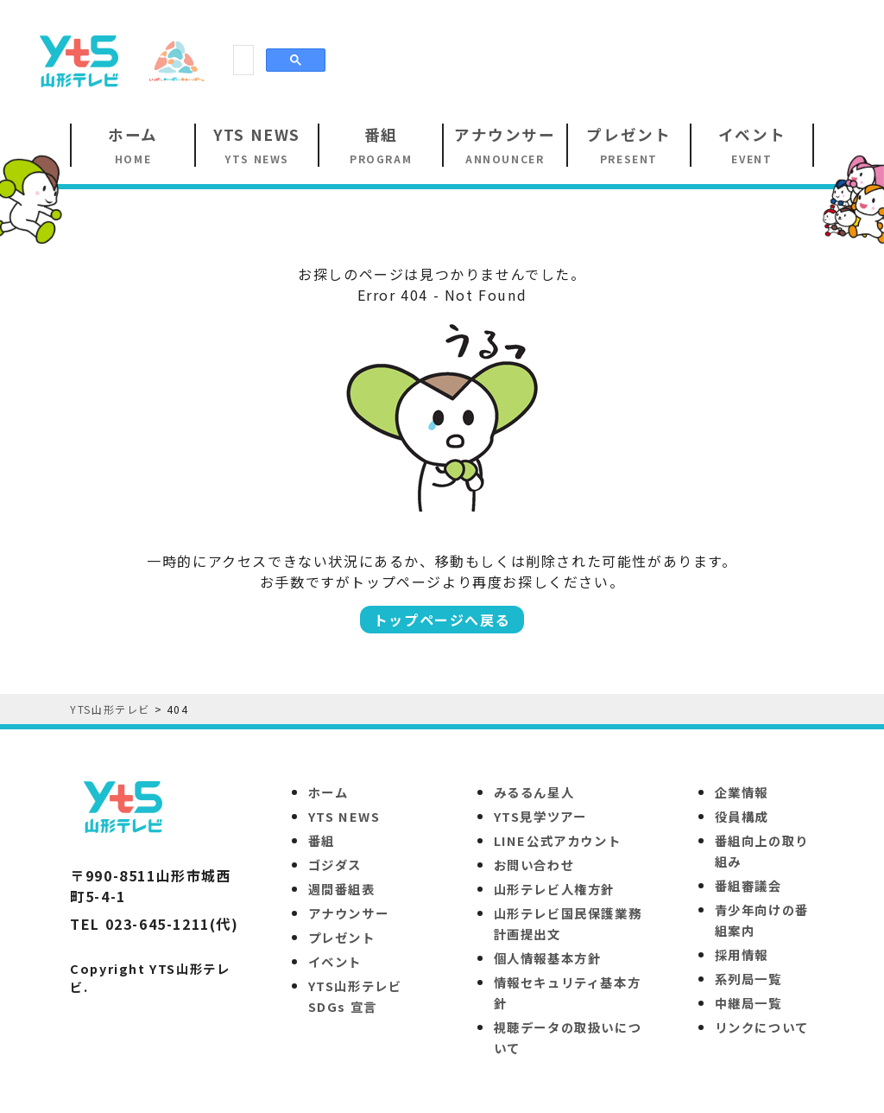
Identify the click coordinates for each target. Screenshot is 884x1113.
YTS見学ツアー (540, 816)
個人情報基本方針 (548, 958)
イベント (335, 961)
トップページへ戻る (442, 619)
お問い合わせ (534, 864)
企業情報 (741, 792)
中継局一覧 (748, 1003)
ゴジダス (335, 864)
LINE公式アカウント (558, 840)
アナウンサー (348, 913)
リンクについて (762, 1027)
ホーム (328, 792)
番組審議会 (748, 885)
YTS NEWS (344, 816)
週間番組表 (342, 889)
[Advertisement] (544, 60)
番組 (321, 840)
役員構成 (741, 816)
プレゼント (342, 937)
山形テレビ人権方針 (554, 889)
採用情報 (741, 954)
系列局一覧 (748, 979)
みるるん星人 (534, 792)
